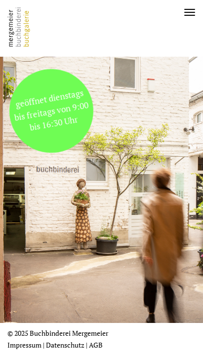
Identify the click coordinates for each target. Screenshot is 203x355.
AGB (96, 345)
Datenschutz (65, 345)
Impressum (24, 345)
